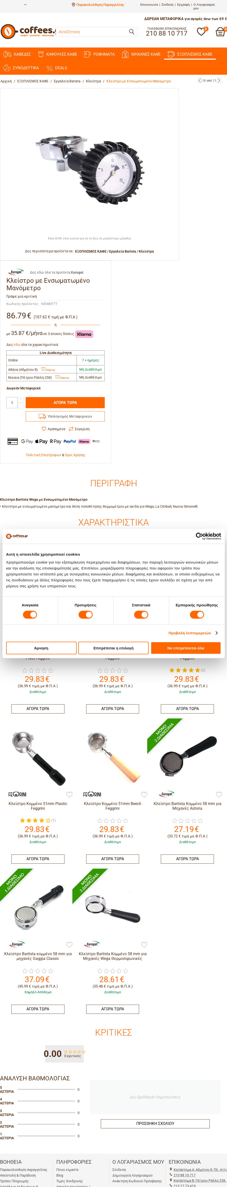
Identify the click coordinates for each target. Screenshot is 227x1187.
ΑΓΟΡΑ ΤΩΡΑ (65, 402)
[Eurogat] (164, 793)
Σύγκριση (82, 429)
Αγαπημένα (56, 429)
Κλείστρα (93, 81)
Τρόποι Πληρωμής (14, 1181)
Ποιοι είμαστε (67, 1170)
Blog (59, 1175)
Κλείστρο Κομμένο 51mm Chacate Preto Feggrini (37, 656)
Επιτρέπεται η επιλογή (114, 648)
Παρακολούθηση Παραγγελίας (100, 5)
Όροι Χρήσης (75, 455)
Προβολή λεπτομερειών (190, 633)
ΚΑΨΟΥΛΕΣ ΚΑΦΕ (57, 54)
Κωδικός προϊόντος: (22, 304)
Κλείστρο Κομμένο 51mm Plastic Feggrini (38, 806)
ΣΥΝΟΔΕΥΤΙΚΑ (21, 68)
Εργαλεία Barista (67, 81)
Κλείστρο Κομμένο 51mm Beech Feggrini (112, 806)
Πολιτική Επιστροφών (43, 455)
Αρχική (6, 81)
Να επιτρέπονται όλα (185, 648)
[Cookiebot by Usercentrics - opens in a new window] (199, 536)
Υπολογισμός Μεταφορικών (70, 416)
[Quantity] (12, 402)
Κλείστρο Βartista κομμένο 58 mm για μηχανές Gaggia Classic (38, 956)
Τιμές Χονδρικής (69, 1181)
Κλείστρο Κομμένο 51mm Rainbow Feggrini (113, 656)
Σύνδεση (167, 4)
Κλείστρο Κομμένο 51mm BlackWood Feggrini (187, 656)
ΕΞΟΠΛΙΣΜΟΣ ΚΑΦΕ (189, 54)
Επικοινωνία (149, 4)
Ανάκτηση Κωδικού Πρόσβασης (137, 1181)
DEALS (56, 68)
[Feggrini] (14, 793)
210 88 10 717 (185, 1175)
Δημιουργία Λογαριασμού (132, 1175)
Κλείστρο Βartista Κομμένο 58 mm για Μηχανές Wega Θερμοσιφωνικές (112, 956)
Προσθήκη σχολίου (155, 1123)
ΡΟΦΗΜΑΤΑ (99, 54)
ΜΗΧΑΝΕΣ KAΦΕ (141, 54)
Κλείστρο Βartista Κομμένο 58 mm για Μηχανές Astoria (187, 806)
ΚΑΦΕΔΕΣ (17, 54)
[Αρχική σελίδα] (32, 38)
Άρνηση (41, 648)
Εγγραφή (183, 4)
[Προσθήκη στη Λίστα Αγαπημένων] (69, 795)
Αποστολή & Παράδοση (18, 1175)
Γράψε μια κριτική (21, 296)
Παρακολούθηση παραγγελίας (23, 1170)
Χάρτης (48, 370)
